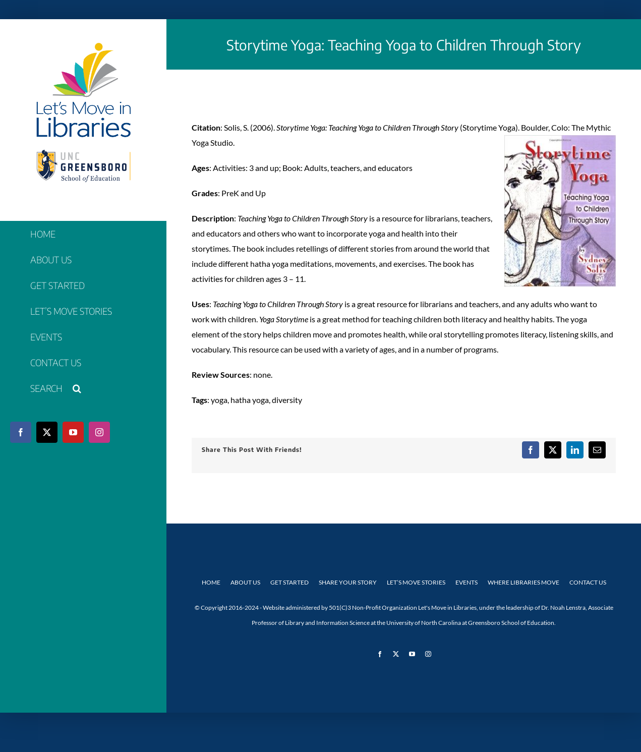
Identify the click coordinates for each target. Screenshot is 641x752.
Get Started (289, 582)
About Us (245, 582)
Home (211, 582)
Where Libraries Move (523, 582)
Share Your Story (348, 582)
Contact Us (587, 582)
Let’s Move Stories (416, 582)
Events (466, 582)
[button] (83, 388)
